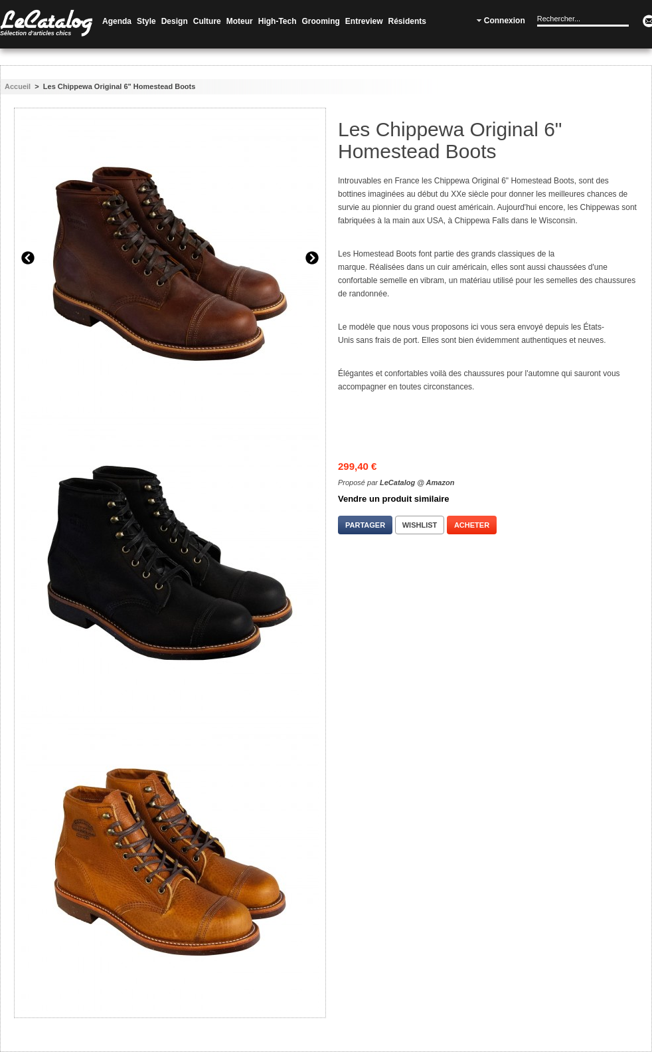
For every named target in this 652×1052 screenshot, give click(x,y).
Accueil (18, 86)
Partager (365, 525)
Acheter (471, 525)
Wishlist (420, 525)
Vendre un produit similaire (393, 499)
